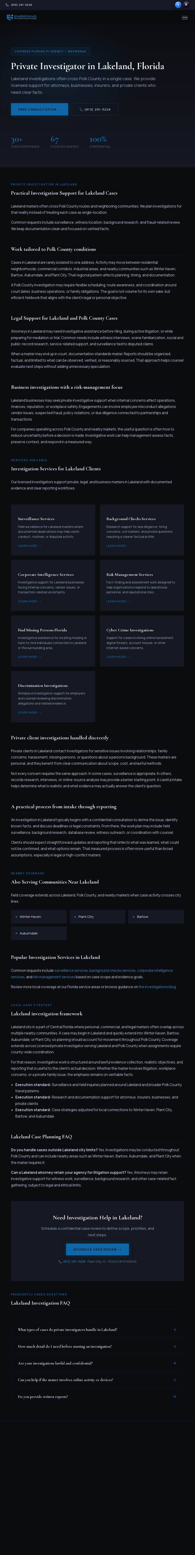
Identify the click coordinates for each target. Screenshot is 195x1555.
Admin (180, 1545)
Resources (164, 1495)
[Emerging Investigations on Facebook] (178, 5)
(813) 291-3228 (74, 1261)
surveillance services (71, 970)
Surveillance (87, 1454)
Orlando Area (126, 1493)
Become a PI (165, 1502)
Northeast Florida (129, 1500)
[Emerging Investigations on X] (186, 5)
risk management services (54, 976)
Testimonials (165, 1461)
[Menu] (184, 17)
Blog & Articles (166, 1446)
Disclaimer (167, 1545)
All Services (86, 1446)
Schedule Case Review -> (97, 1249)
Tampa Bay (125, 1486)
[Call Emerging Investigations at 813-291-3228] (19, 4)
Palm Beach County (125, 1468)
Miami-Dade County (126, 1449)
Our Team (163, 1475)
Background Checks (87, 1463)
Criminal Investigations (88, 1495)
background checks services (112, 970)
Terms (155, 1545)
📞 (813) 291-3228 (95, 109)
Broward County (128, 1459)
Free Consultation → (39, 109)
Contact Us (164, 1509)
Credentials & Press (166, 1485)
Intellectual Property (86, 1520)
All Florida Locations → (126, 1510)
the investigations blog (157, 986)
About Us (162, 1468)
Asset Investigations (88, 1476)
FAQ (159, 1454)
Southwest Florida (130, 1478)
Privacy (144, 1545)
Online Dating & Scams (89, 1508)
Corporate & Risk (90, 1486)
